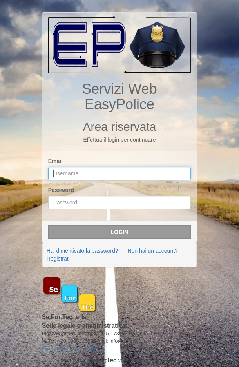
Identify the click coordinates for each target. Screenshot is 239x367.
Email (55, 161)
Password (61, 190)
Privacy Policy (55, 348)
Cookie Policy (86, 348)
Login (119, 232)
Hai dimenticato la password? (82, 251)
